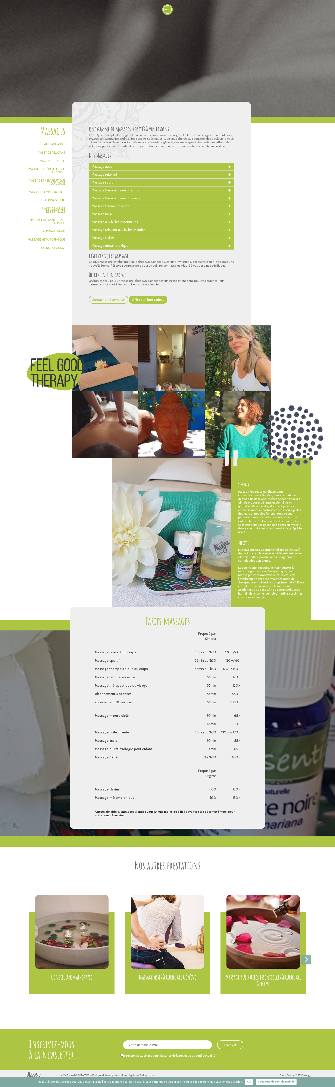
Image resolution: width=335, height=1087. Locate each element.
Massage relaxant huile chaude (47, 221)
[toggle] (229, 167)
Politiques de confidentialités (276, 1081)
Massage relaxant (51, 152)
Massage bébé (55, 200)
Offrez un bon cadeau (148, 300)
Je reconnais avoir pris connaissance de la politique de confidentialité (167, 1056)
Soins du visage (53, 248)
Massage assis (54, 144)
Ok (249, 1081)
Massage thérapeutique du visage (47, 182)
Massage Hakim (54, 231)
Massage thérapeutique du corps (47, 170)
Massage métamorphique (46, 239)
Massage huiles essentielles (53, 210)
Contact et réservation (108, 300)
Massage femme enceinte (47, 192)
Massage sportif (52, 161)
